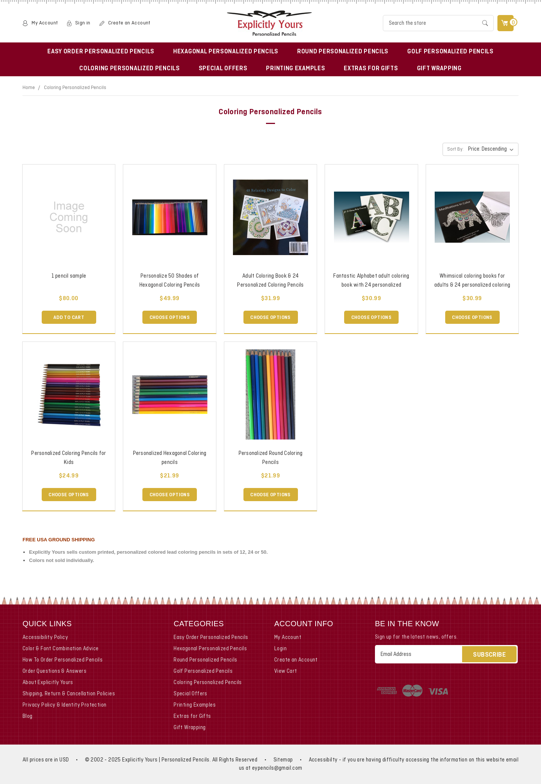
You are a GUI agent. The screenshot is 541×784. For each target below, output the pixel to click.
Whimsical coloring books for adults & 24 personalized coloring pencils (472, 285)
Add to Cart (68, 317)
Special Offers (223, 69)
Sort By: (455, 150)
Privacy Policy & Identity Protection (64, 705)
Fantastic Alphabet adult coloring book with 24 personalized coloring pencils (371, 285)
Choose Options (170, 317)
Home (29, 88)
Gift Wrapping (439, 69)
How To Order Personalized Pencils (63, 660)
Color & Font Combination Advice (60, 648)
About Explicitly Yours (48, 682)
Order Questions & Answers (54, 671)
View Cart (285, 671)
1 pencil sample (68, 276)
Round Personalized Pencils (342, 52)
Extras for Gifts (371, 69)
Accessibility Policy (45, 637)
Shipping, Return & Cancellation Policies (69, 693)
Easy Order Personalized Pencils (100, 52)
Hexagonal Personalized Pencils (225, 52)
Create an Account (129, 23)
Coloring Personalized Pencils (129, 69)
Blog (28, 716)
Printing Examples (295, 69)
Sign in (83, 23)
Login (280, 648)
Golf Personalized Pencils (450, 52)
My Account (45, 23)
